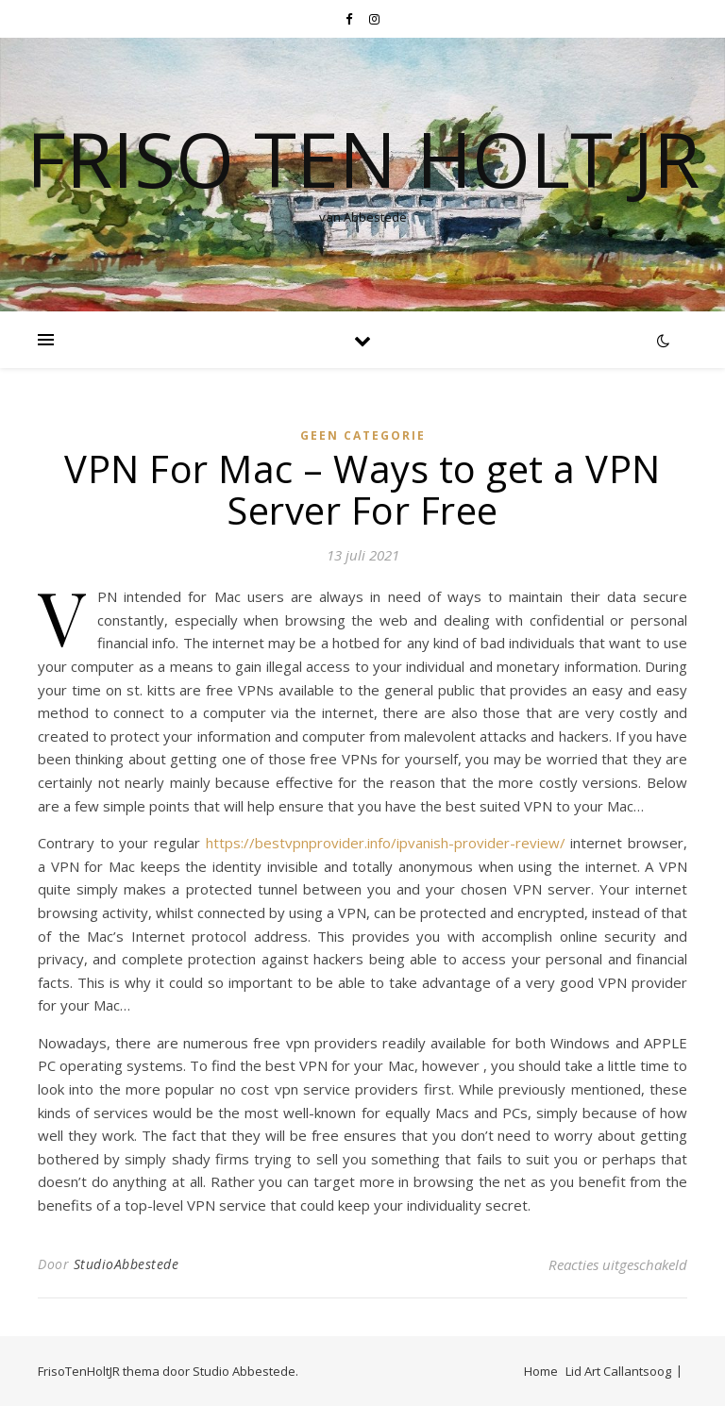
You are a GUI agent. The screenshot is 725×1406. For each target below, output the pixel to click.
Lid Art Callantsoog (618, 1371)
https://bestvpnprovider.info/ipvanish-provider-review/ (385, 842)
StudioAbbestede (126, 1264)
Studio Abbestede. (245, 1371)
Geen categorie (363, 435)
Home (541, 1371)
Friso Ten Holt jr (363, 158)
